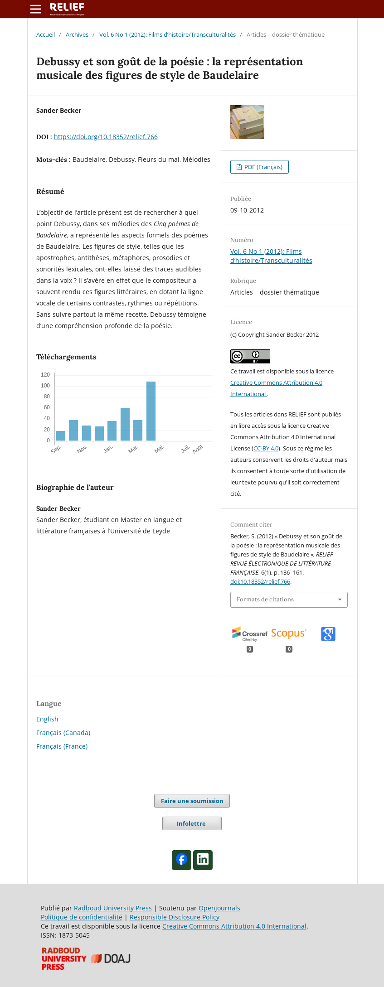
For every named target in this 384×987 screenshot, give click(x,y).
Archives (77, 34)
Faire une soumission (192, 801)
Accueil (45, 34)
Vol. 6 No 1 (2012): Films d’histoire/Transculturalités (167, 34)
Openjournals (219, 908)
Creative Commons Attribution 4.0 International (234, 926)
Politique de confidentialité (81, 917)
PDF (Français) (262, 167)
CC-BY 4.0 (265, 448)
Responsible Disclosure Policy (174, 917)
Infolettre (192, 823)
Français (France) (61, 746)
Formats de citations (265, 599)
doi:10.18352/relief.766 (260, 581)
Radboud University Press (113, 908)
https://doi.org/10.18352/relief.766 (106, 136)
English (47, 719)
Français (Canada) (63, 732)
